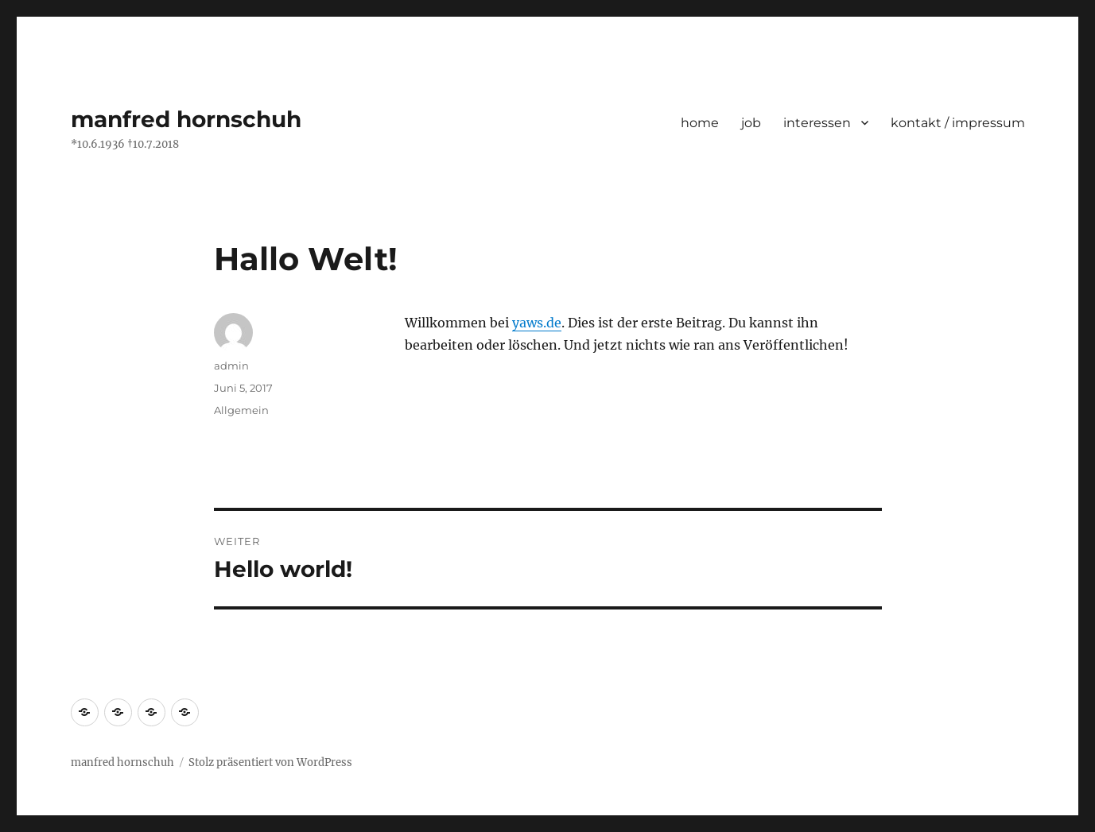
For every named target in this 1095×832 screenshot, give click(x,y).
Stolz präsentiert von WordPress (270, 762)
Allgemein (241, 410)
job (751, 122)
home (700, 122)
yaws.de (536, 323)
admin (231, 365)
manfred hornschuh (186, 119)
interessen (817, 122)
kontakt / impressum (958, 122)
